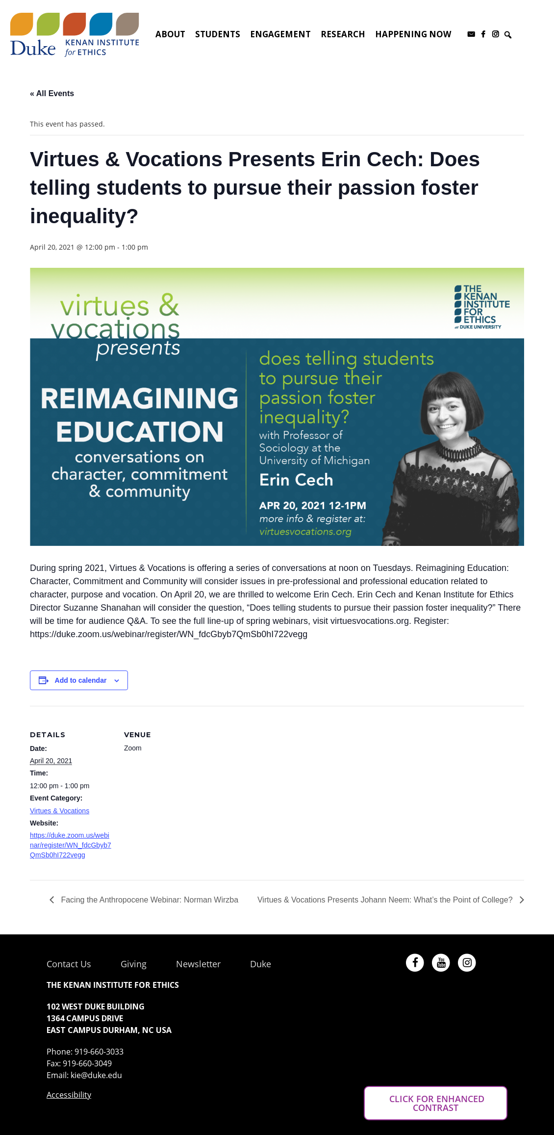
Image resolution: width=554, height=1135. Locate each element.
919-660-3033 (99, 1051)
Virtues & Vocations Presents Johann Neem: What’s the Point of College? (386, 900)
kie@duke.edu (96, 1075)
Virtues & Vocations (59, 811)
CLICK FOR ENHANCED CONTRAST (435, 1103)
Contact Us (69, 964)
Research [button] (343, 34)
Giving (134, 964)
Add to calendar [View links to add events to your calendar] (81, 680)
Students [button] (217, 34)
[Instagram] (495, 34)
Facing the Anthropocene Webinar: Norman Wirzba (148, 900)
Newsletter (198, 964)
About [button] (170, 34)
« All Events (52, 93)
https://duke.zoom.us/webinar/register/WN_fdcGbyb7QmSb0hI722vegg (70, 845)
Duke (260, 964)
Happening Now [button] (413, 34)
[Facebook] (483, 34)
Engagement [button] (280, 34)
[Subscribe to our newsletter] (471, 34)
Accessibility (69, 1094)
